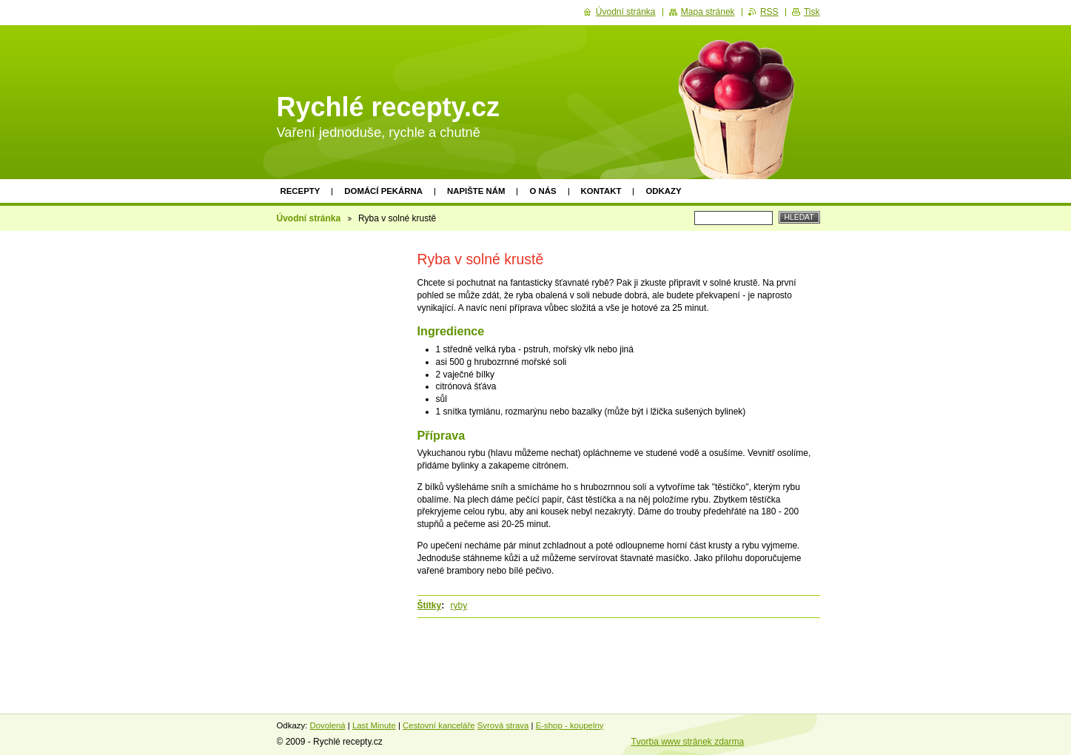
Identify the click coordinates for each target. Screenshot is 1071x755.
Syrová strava (503, 725)
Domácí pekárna (383, 191)
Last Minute (374, 725)
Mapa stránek (708, 12)
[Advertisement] (334, 464)
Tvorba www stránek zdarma (688, 741)
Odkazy (663, 191)
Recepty (300, 191)
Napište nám (476, 191)
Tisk (812, 12)
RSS (769, 12)
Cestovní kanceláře (439, 725)
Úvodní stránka (309, 218)
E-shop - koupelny (570, 725)
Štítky (429, 605)
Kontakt (601, 191)
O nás (542, 191)
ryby (459, 605)
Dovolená (327, 725)
